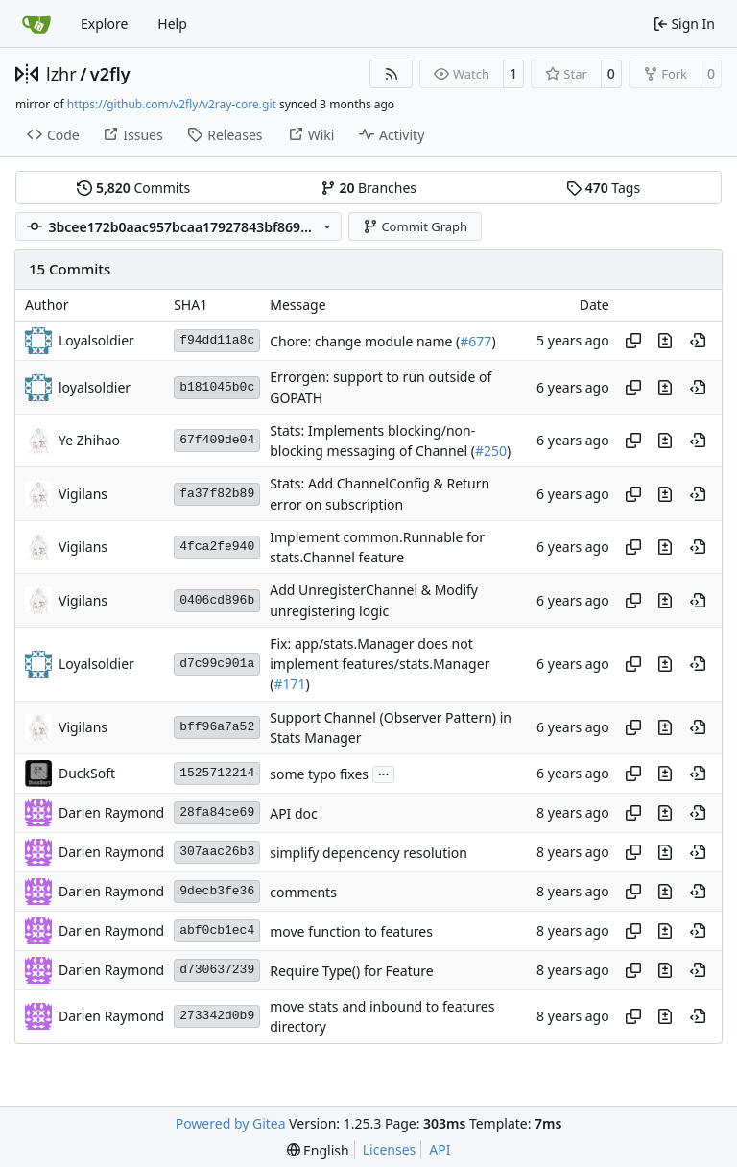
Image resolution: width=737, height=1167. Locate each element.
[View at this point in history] (697, 340)
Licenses (389, 1149)
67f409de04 (216, 440)
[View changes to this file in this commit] (665, 340)
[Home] (36, 24)
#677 (475, 341)
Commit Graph (415, 226)
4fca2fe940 (216, 546)
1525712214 (216, 773)
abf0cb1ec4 (216, 930)
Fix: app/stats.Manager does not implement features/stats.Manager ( (379, 664)
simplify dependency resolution (368, 853)
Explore (104, 23)
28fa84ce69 (216, 812)
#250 (491, 450)
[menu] (318, 1150)
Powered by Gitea (231, 1123)
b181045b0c (216, 387)
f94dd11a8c (216, 340)
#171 (289, 685)
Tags (603, 188)
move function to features (351, 931)
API (439, 1149)
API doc (294, 813)
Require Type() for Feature (352, 971)
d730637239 (216, 970)
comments (303, 892)
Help (172, 23)
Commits (133, 188)
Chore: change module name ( (365, 341)
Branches (368, 188)
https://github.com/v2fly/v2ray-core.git (171, 104)
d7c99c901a (216, 663)
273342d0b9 (216, 1016)
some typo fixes (319, 774)
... (384, 772)
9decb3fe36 (216, 891)
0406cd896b (216, 600)
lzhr (61, 73)
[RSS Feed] (391, 74)
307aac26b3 (216, 852)
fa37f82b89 (216, 494)
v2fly (110, 73)
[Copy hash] (633, 340)
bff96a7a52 (216, 727)
